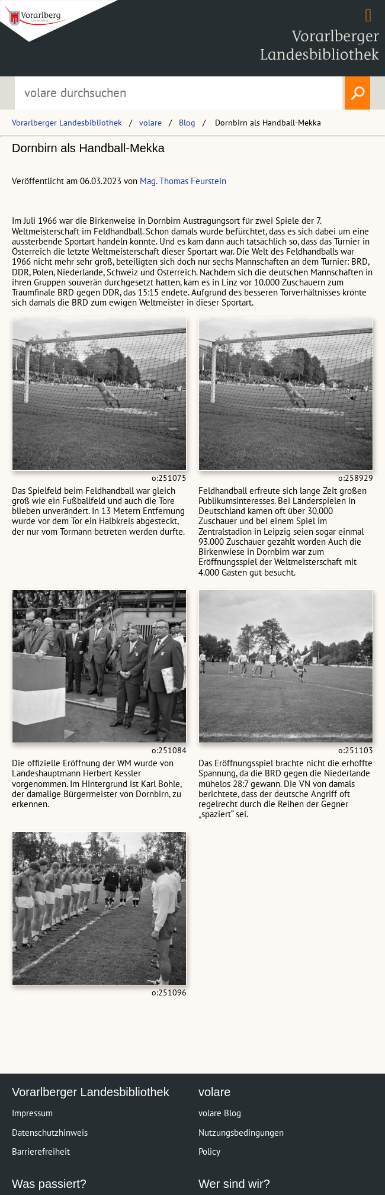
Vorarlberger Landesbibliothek (67, 122)
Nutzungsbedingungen (241, 1132)
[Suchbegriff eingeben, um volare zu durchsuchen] (178, 93)
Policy (209, 1151)
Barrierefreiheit (41, 1151)
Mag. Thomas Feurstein (183, 181)
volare (150, 122)
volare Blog (219, 1113)
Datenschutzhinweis (50, 1132)
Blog (187, 122)
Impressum (32, 1113)
